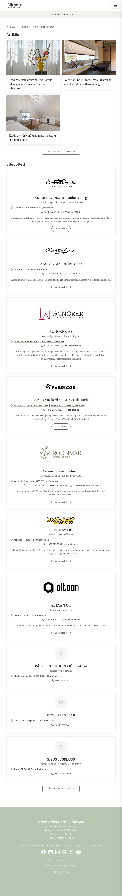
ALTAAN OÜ (61, 605)
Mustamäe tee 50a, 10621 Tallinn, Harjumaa (35, 676)
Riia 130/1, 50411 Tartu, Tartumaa (30, 615)
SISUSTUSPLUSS (61, 759)
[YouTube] (78, 852)
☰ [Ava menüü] (116, 5)
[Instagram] (57, 852)
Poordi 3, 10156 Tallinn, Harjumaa (30, 269)
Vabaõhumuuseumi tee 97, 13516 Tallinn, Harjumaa (39, 341)
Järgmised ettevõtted (61, 788)
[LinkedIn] (50, 852)
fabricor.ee (73, 409)
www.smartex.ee (73, 212)
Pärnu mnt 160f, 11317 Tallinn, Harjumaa (33, 207)
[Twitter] (71, 852)
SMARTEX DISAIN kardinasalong (61, 198)
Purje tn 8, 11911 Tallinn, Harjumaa (67, 405)
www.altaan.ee (72, 619)
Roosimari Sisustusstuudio (61, 471)
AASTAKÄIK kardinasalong (61, 264)
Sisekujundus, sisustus (61, 860)
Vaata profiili (61, 228)
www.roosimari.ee (58, 485)
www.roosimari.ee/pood (86, 485)
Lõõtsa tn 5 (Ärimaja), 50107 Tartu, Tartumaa (36, 481)
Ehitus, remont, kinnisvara (61, 866)
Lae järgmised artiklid (61, 151)
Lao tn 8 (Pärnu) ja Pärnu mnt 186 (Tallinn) (34, 720)
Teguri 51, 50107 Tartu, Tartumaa (30, 769)
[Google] (64, 852)
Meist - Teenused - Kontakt (60, 822)
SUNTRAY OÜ (61, 530)
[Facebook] (43, 852)
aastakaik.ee (73, 273)
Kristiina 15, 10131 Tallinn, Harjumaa (31, 539)
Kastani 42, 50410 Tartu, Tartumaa (31, 405)
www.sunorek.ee (72, 345)
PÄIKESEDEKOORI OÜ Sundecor (61, 666)
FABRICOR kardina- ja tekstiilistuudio (61, 400)
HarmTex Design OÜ (61, 715)
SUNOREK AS (61, 332)
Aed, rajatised (61, 872)
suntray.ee (73, 544)
